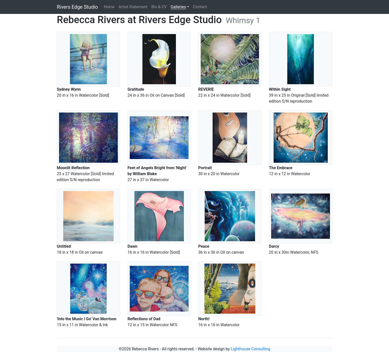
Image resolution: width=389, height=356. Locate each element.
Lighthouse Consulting (250, 349)
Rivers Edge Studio (77, 7)
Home (109, 6)
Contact (200, 6)
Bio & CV (158, 6)
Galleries (178, 6)
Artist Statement (133, 6)
